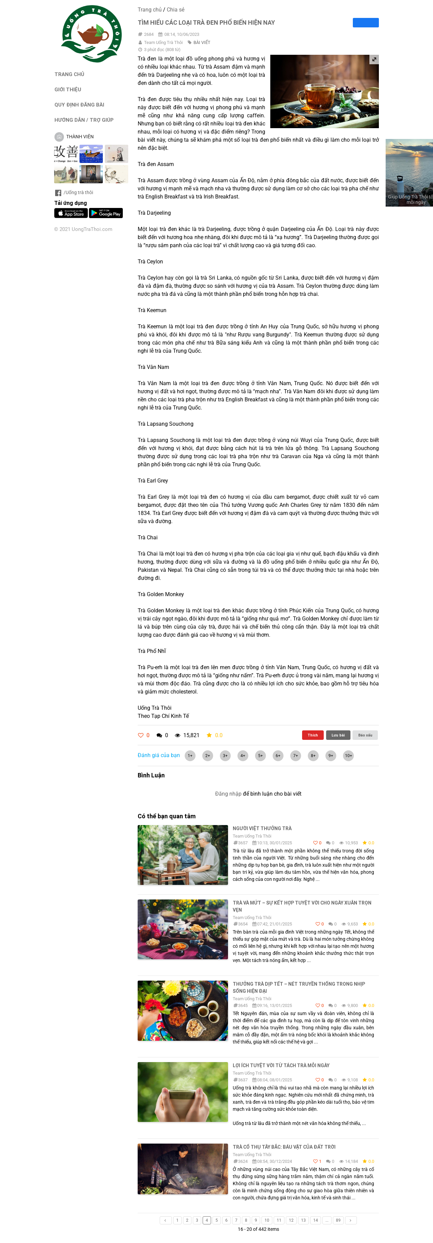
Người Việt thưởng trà (262, 828)
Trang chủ (150, 9)
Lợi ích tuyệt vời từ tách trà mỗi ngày (281, 1065)
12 (291, 1220)
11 (279, 1220)
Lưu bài (338, 735)
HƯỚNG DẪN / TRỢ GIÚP (84, 120)
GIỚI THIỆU (67, 89)
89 (338, 1220)
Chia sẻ (175, 9)
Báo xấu (365, 735)
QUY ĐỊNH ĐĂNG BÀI (79, 104)
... (326, 1220)
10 (267, 1220)
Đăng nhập (228, 794)
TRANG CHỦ (69, 74)
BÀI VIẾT (201, 42)
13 (303, 1220)
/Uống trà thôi (73, 192)
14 (315, 1220)
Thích (312, 735)
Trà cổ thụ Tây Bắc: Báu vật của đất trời (284, 1147)
